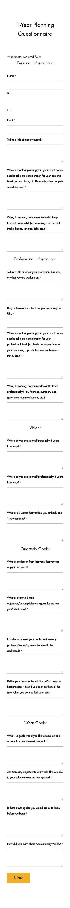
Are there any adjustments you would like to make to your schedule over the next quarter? (35, 776)
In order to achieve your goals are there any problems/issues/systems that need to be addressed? (31, 646)
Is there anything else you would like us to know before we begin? (33, 812)
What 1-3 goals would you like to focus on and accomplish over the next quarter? (33, 740)
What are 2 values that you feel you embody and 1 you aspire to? (34, 517)
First (9, 93)
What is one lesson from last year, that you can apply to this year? (33, 565)
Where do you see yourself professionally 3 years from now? (35, 480)
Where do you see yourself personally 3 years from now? (33, 444)
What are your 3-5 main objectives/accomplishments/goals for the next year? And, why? (33, 605)
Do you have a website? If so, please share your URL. (34, 312)
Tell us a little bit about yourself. (25, 140)
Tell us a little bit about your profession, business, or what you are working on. (34, 276)
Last (9, 110)
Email (11, 121)
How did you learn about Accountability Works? (35, 844)
